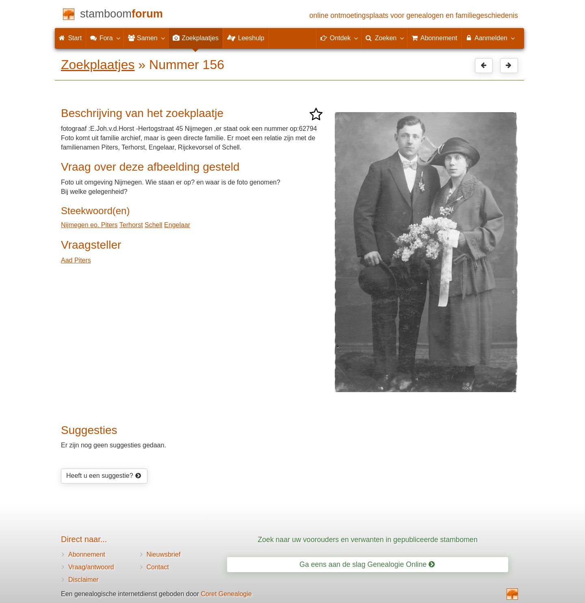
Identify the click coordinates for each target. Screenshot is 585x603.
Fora (104, 38)
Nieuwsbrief (164, 554)
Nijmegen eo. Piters (89, 224)
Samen (146, 38)
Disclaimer (83, 579)
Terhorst (131, 224)
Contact (158, 567)
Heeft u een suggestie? (103, 475)
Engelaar (177, 224)
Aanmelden (490, 38)
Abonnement (86, 554)
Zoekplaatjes (97, 64)
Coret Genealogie (226, 593)
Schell (153, 224)
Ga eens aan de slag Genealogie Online (367, 564)
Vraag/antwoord (91, 567)
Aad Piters (76, 260)
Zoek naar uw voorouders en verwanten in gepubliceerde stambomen (368, 540)
